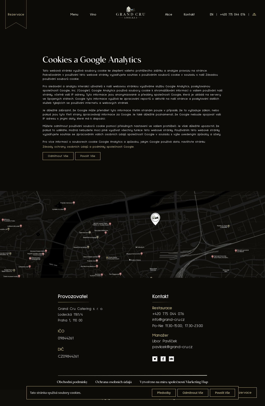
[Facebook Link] (163, 358)
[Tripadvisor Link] (171, 358)
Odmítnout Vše (58, 156)
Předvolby (164, 393)
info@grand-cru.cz (168, 320)
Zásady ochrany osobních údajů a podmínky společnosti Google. (88, 146)
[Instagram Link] (154, 358)
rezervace (16, 14)
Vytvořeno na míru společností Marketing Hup (174, 382)
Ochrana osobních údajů (113, 382)
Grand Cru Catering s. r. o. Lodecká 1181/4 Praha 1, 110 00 (80, 314)
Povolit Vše (87, 156)
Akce (168, 14)
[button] (254, 14)
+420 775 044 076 (168, 314)
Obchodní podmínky (72, 382)
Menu (74, 14)
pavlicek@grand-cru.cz (172, 347)
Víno (93, 14)
